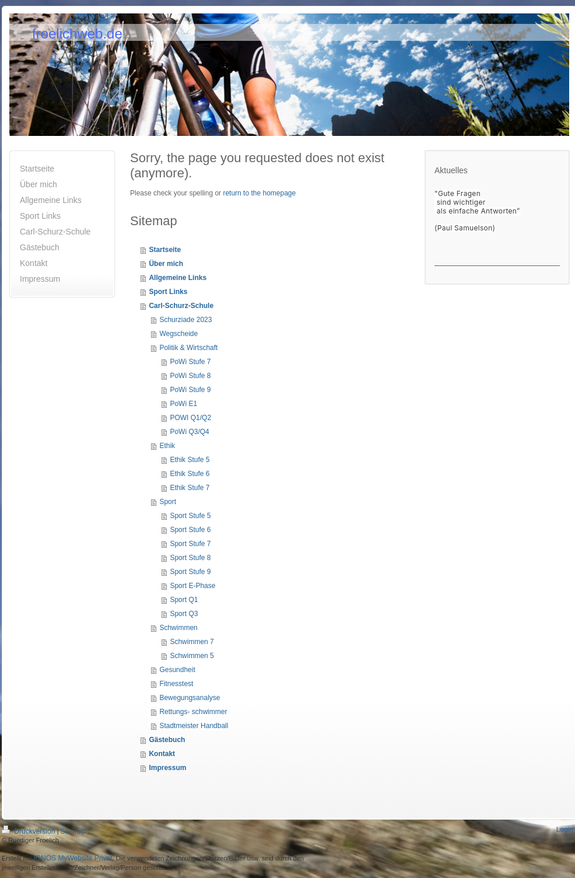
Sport (167, 502)
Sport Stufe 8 (190, 558)
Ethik (167, 446)
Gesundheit (177, 670)
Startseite (165, 250)
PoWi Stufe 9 (190, 390)
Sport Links (168, 292)
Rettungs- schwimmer (193, 712)
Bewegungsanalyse (189, 698)
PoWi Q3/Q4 (189, 432)
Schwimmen (178, 628)
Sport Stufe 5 (190, 516)
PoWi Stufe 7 (190, 362)
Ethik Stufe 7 (189, 488)
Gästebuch (167, 740)
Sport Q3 (184, 614)
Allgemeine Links (177, 278)
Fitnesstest (176, 684)
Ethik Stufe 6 (189, 474)
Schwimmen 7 (191, 642)
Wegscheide (178, 334)
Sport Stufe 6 (190, 530)
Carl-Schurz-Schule (181, 306)
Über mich (166, 264)
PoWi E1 (183, 404)
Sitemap (73, 831)
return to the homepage (259, 193)
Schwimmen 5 (191, 656)
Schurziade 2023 (185, 320)
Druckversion (29, 831)
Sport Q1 (184, 600)
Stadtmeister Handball (193, 726)
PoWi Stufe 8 (190, 376)
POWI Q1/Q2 (190, 418)
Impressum (167, 768)
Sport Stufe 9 (190, 572)
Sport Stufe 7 (190, 544)
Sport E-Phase (192, 586)
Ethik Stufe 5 (189, 460)
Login (564, 829)
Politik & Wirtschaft (188, 348)
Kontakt (162, 754)
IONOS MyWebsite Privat (72, 858)
